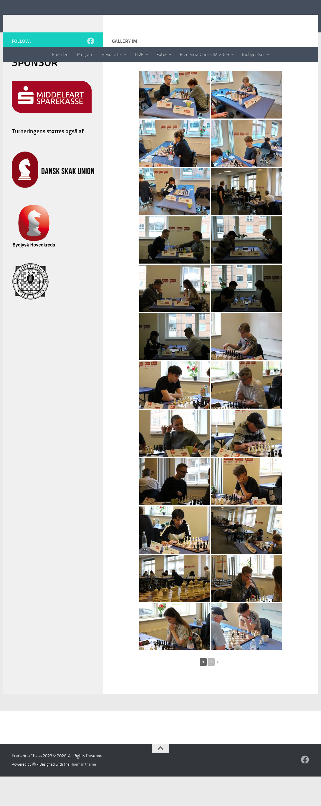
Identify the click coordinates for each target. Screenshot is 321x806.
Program (85, 54)
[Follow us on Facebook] (90, 70)
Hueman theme (83, 794)
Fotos (161, 54)
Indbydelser (253, 54)
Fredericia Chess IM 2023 (204, 54)
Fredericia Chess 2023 (143, 20)
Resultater (112, 54)
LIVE (139, 54)
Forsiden (60, 54)
